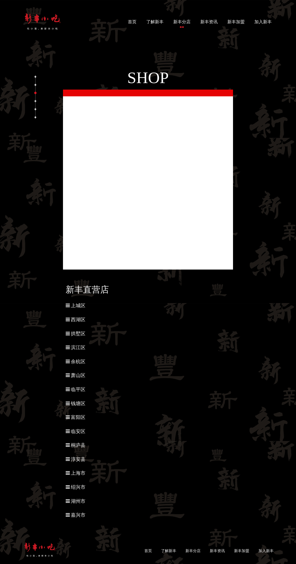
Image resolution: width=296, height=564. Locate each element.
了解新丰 (155, 21)
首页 (133, 21)
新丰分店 (182, 21)
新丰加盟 (236, 21)
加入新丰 (263, 21)
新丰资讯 (209, 21)
